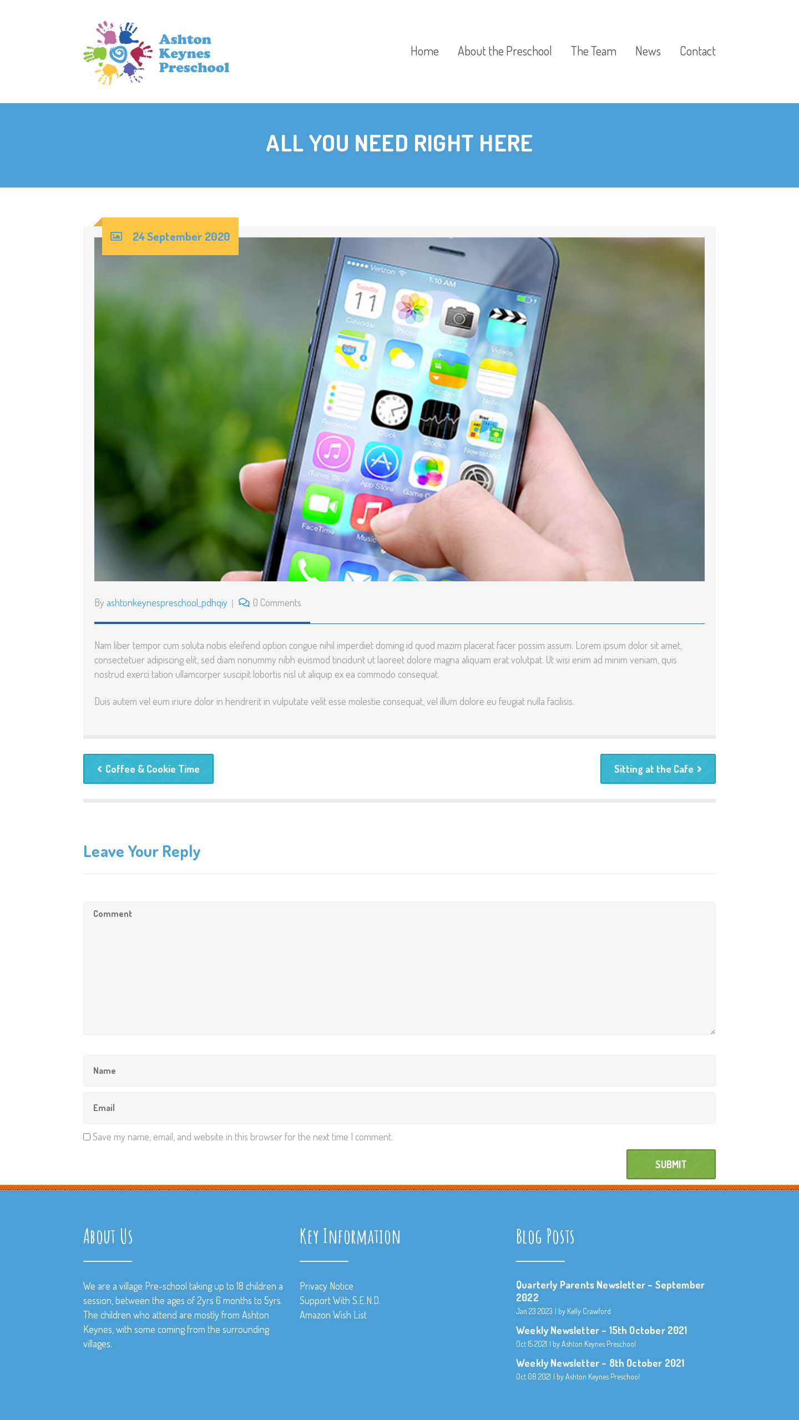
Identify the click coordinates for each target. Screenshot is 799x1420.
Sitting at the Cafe (658, 769)
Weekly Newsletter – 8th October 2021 (600, 1363)
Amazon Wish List (333, 1315)
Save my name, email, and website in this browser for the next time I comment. (243, 1136)
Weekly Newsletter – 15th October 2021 (601, 1330)
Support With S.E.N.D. (340, 1300)
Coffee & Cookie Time (148, 769)
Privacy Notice (326, 1286)
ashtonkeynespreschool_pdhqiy (167, 602)
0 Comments (277, 602)
